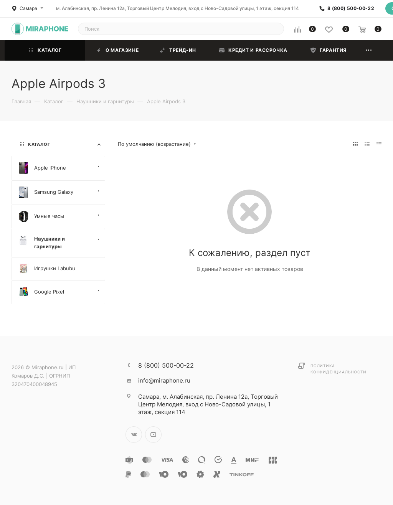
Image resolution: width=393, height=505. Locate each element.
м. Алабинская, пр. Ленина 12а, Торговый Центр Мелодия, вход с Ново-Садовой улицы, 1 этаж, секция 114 (177, 8)
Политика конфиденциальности (338, 368)
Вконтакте (133, 434)
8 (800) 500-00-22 (350, 8)
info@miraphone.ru (164, 380)
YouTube (153, 434)
